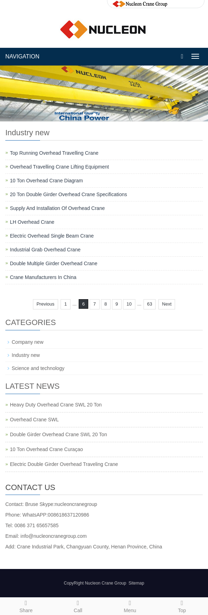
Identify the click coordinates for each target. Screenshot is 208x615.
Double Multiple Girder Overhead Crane (53, 263)
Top (182, 605)
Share (26, 605)
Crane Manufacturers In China (43, 277)
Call (78, 605)
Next (167, 304)
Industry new (26, 355)
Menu (130, 605)
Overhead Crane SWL (34, 419)
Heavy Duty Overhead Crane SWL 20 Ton (56, 405)
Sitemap (136, 583)
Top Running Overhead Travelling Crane (54, 153)
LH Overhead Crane (32, 222)
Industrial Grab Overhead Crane (45, 249)
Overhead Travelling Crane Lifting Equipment (59, 167)
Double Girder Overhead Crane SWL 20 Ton (58, 434)
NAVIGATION (22, 56)
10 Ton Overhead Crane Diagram (46, 180)
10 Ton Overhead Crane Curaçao (46, 449)
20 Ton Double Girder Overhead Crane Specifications (68, 194)
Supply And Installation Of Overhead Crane (57, 208)
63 (149, 304)
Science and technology (38, 368)
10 (129, 304)
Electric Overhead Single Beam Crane (52, 236)
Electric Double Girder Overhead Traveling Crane (64, 464)
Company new (28, 342)
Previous (45, 304)
